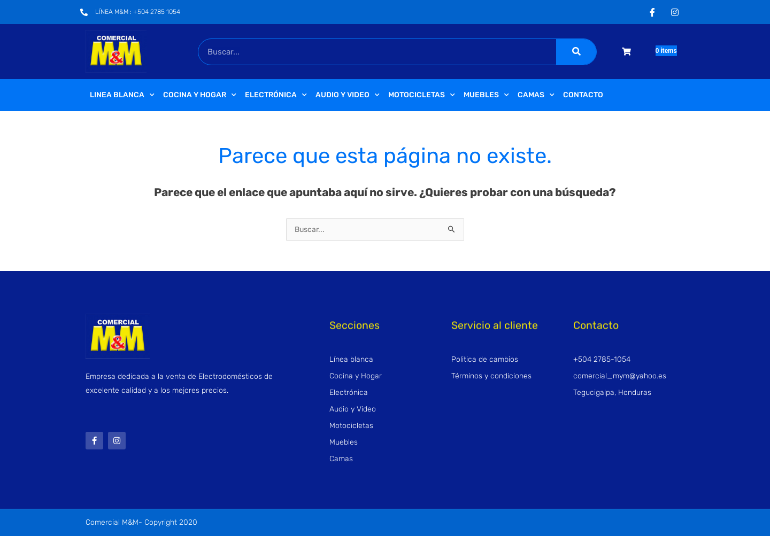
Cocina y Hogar (199, 95)
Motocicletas (421, 95)
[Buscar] (576, 52)
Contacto (583, 94)
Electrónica (276, 95)
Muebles (486, 95)
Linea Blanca (122, 95)
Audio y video (347, 95)
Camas (536, 95)
